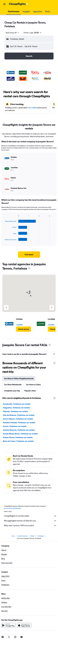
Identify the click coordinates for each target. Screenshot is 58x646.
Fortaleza (40, 536)
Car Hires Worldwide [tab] (13, 385)
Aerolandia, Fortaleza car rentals (16, 404)
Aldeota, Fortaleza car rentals (15, 411)
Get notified (32, 108)
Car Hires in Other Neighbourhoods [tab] (19, 378)
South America (22, 536)
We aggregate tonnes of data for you (30, 520)
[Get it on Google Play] (8, 625)
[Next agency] (51, 307)
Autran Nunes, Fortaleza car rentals (18, 437)
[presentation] (29, 268)
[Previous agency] (6, 307)
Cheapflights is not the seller (30, 516)
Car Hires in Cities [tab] (33, 385)
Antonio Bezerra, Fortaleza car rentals (19, 430)
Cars (12, 536)
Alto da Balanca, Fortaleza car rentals (18, 415)
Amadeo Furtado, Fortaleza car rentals (19, 422)
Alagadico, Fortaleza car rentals (16, 408)
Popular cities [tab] (30, 391)
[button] (4, 4)
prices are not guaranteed (12, 508)
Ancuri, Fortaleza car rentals (15, 426)
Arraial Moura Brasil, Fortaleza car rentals (20, 434)
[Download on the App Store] (24, 625)
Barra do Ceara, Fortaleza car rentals (18, 441)
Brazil (32, 536)
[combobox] (12, 32)
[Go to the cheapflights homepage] (18, 4)
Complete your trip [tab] (12, 391)
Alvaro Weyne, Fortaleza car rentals (18, 419)
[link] (29, 254)
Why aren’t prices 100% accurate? (30, 525)
